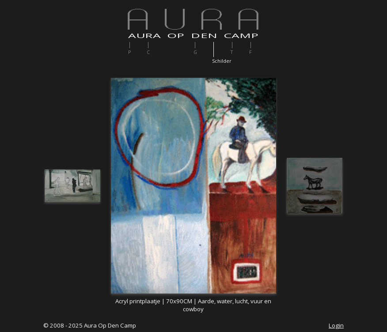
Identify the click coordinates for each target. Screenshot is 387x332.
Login (336, 325)
